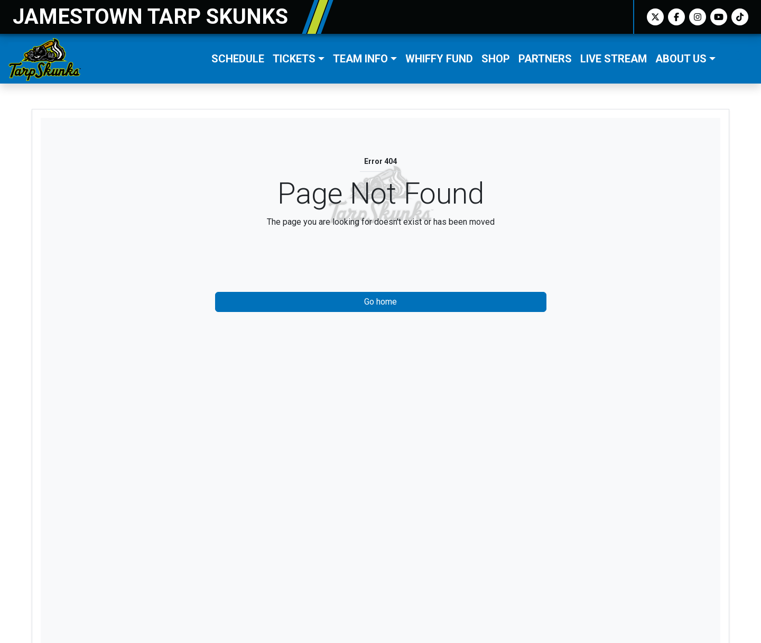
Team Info (360, 58)
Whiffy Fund (439, 58)
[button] (298, 59)
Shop (495, 58)
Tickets (294, 58)
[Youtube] (718, 16)
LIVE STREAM (613, 58)
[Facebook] (676, 16)
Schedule (237, 58)
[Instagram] (697, 16)
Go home (380, 302)
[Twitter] (655, 16)
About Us (681, 58)
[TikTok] (739, 16)
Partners (545, 58)
